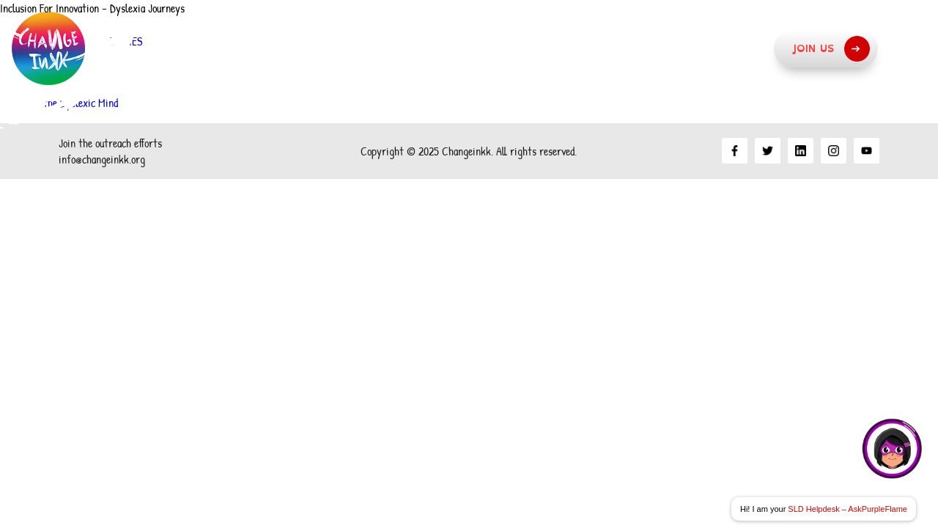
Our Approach (471, 48)
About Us (351, 48)
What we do (602, 48)
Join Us (830, 49)
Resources (719, 48)
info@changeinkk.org (102, 159)
